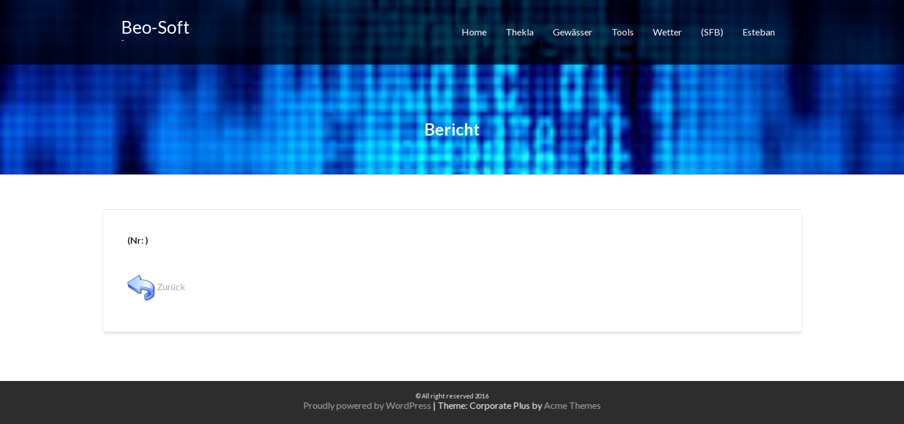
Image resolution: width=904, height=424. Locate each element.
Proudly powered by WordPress (381, 405)
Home (474, 31)
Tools (623, 31)
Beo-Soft (155, 26)
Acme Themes (586, 405)
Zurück (156, 286)
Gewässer (572, 31)
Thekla (520, 31)
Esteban (758, 31)
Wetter (667, 31)
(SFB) (712, 31)
